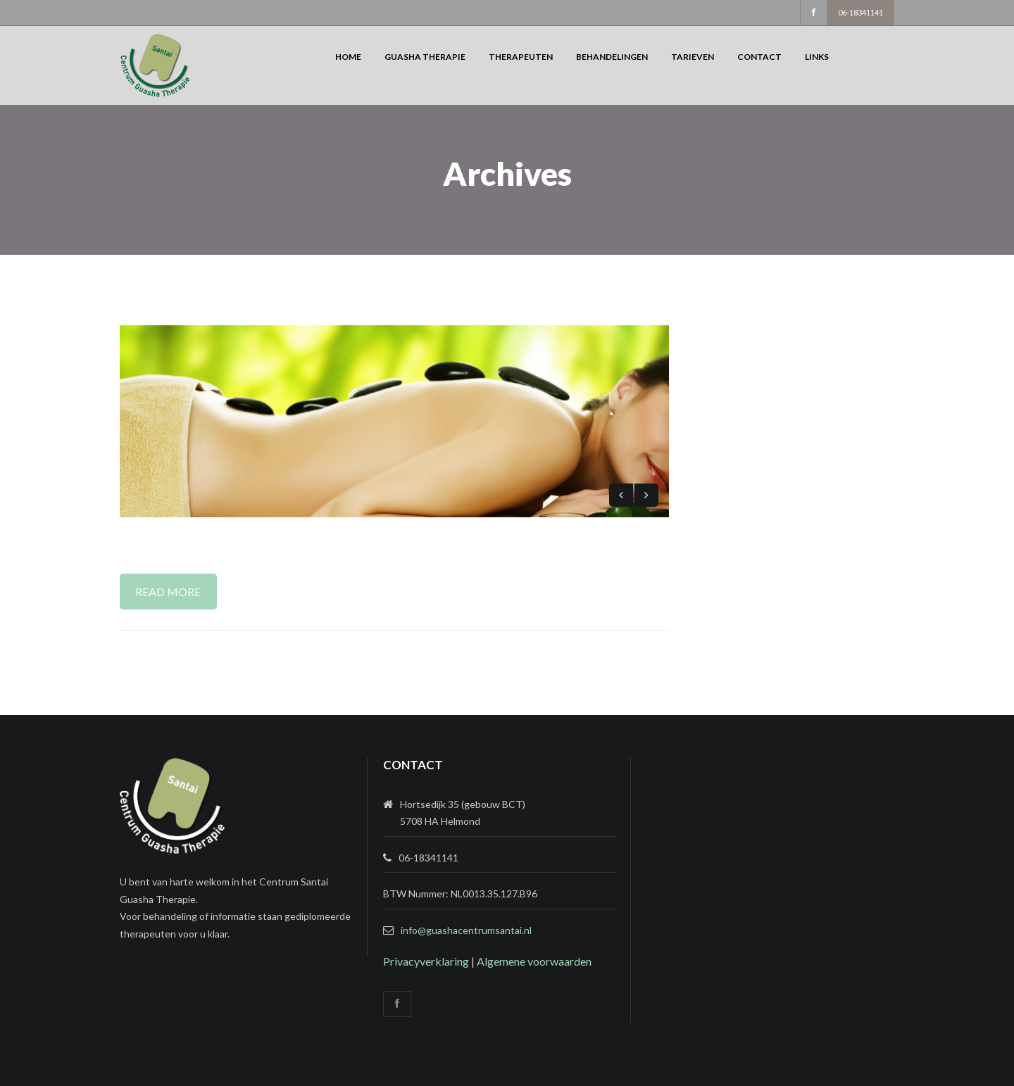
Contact (759, 56)
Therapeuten (521, 56)
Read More (168, 591)
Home (348, 56)
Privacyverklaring (426, 961)
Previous (621, 495)
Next (646, 495)
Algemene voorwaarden (534, 961)
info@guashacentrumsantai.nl (466, 930)
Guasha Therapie (424, 56)
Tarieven (692, 56)
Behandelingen (612, 56)
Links (817, 56)
